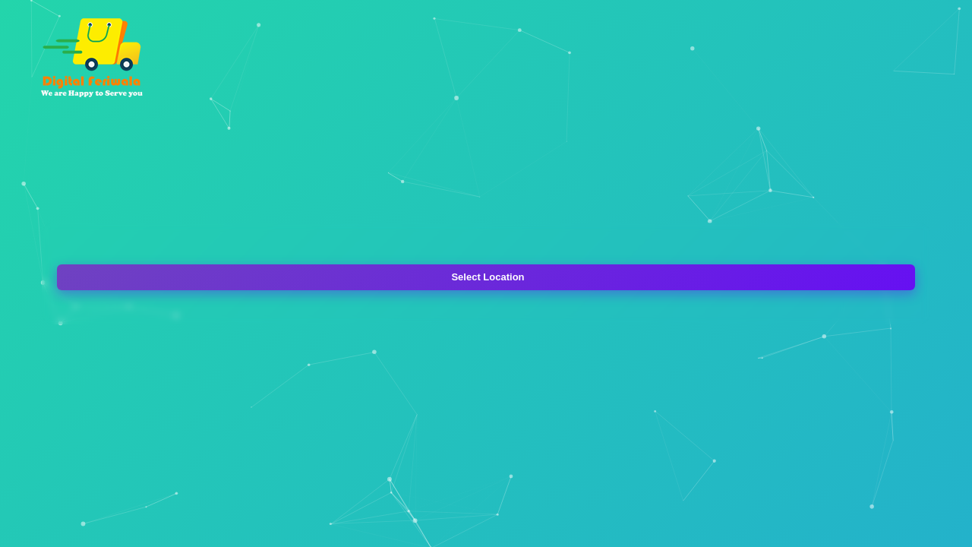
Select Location (487, 277)
